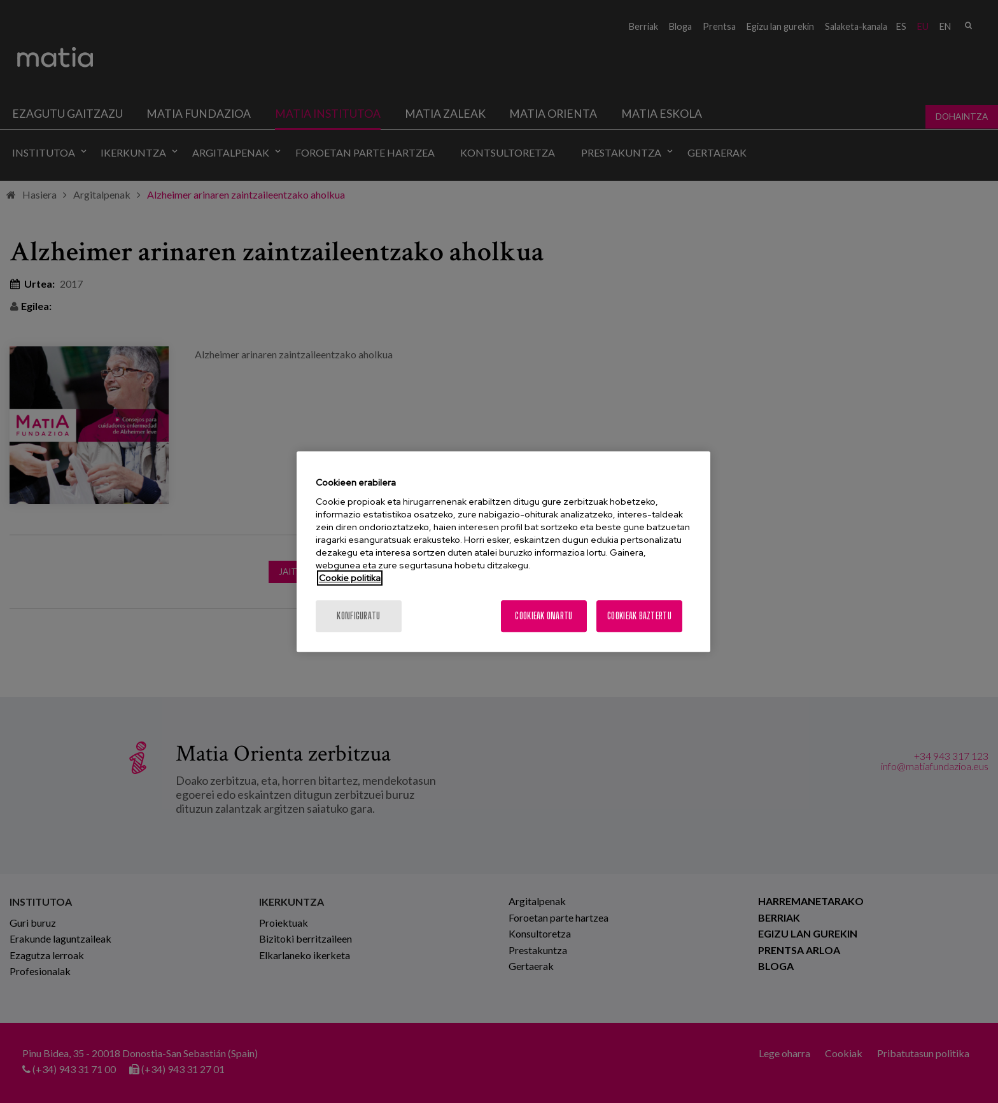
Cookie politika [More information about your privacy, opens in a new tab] (350, 578)
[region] (503, 551)
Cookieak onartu (543, 615)
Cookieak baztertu (639, 615)
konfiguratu (358, 615)
